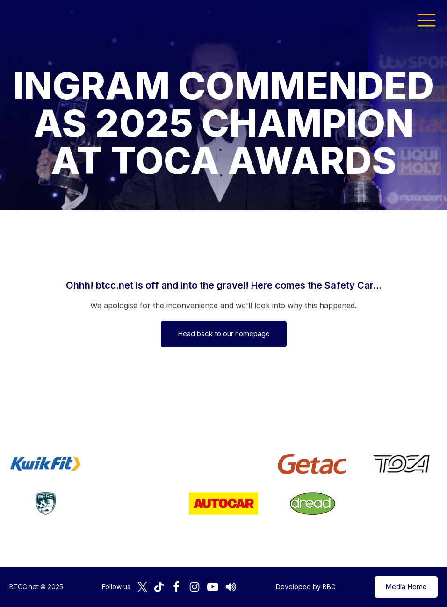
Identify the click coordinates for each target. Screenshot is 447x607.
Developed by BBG (306, 587)
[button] (426, 19)
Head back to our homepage (224, 333)
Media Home (406, 586)
